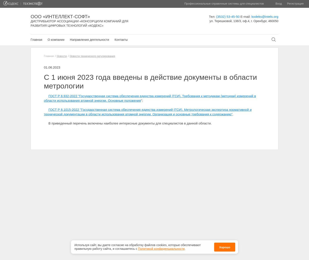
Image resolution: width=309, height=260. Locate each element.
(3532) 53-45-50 (228, 16)
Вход (279, 3)
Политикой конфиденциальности (161, 248)
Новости (62, 56)
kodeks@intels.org (264, 16)
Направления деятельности (89, 39)
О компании (56, 39)
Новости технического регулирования (92, 56)
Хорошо (224, 247)
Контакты (121, 39)
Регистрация (295, 3)
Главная (36, 39)
